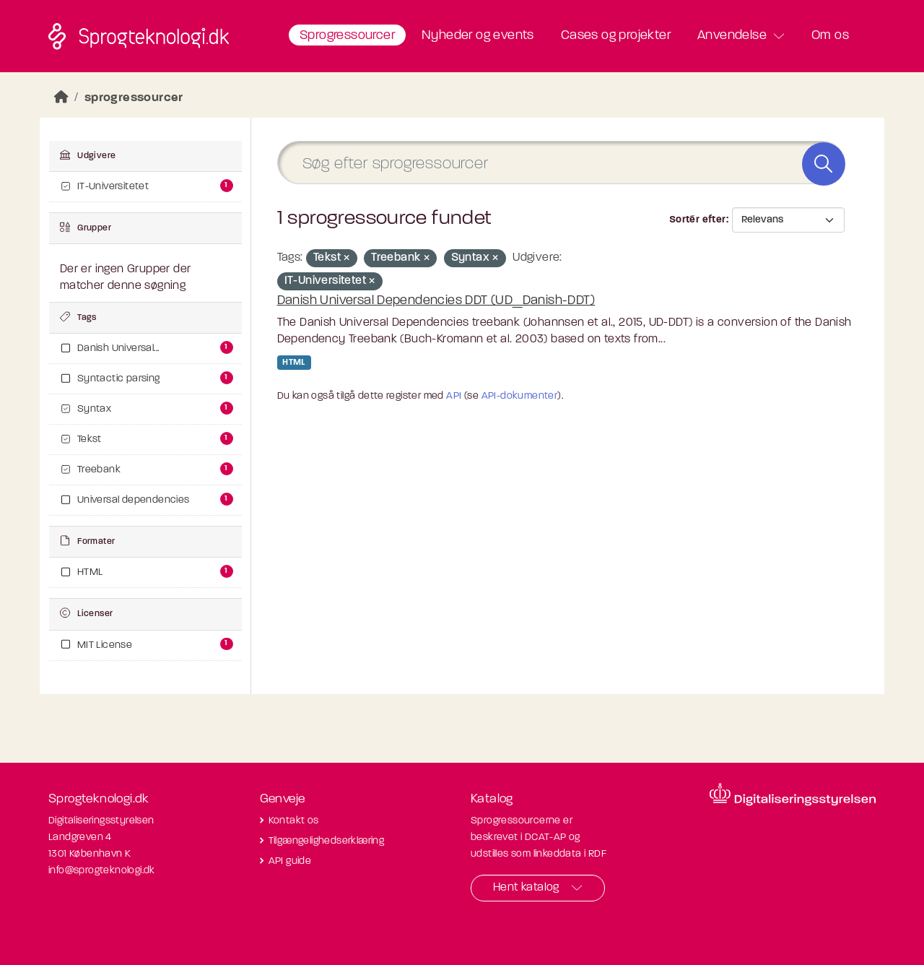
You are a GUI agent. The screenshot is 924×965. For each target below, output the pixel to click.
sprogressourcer (133, 98)
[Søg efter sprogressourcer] (561, 163)
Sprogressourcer (347, 36)
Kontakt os (294, 820)
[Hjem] (61, 98)
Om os (830, 36)
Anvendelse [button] (732, 36)
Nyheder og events (478, 36)
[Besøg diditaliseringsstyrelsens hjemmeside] (793, 794)
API (453, 396)
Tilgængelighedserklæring (327, 841)
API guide (290, 861)
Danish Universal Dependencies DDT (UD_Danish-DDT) (436, 301)
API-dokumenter (519, 396)
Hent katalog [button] (526, 887)
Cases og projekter (616, 36)
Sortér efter (697, 220)
